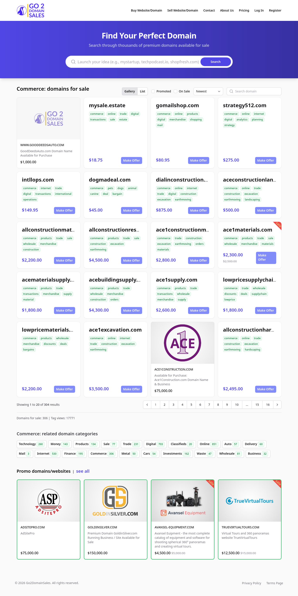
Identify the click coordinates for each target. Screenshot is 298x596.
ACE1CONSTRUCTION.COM (174, 369)
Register (275, 10)
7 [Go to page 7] (209, 404)
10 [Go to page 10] (237, 404)
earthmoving (183, 199)
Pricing (244, 10)
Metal (129, 453)
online (112, 114)
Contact (209, 10)
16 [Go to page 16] (267, 404)
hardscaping (252, 349)
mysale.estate (107, 105)
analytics (242, 119)
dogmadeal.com (110, 179)
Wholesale (230, 453)
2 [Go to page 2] (164, 404)
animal (132, 188)
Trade (131, 444)
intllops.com (38, 179)
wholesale (29, 244)
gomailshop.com (177, 105)
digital (135, 114)
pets (110, 188)
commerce (96, 114)
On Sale (184, 91)
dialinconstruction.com (186, 179)
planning (257, 119)
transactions (98, 119)
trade (123, 114)
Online (209, 444)
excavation (164, 199)
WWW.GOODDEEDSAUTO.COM (42, 145)
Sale (110, 444)
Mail (25, 453)
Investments (177, 453)
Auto (231, 444)
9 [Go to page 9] (227, 404)
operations (30, 199)
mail (160, 125)
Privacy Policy (251, 583)
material (28, 299)
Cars (150, 453)
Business (258, 453)
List (142, 91)
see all (82, 471)
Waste (205, 453)
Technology (32, 444)
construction (188, 194)
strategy (229, 125)
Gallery (130, 91)
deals (244, 294)
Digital (155, 444)
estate (123, 119)
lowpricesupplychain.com (256, 279)
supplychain (259, 294)
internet (259, 114)
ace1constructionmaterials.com (197, 229)
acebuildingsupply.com (119, 279)
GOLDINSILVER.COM (102, 527)
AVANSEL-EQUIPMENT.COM (174, 527)
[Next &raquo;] (277, 405)
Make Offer (131, 160)
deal (105, 194)
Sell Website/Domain (182, 10)
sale (112, 119)
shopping (196, 119)
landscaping (252, 199)
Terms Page (274, 583)
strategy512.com (244, 105)
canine (94, 194)
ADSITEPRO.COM (33, 527)
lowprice (229, 299)
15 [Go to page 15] (257, 404)
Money (60, 444)
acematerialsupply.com (52, 279)
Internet (47, 453)
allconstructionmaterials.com (60, 229)
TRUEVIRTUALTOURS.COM (240, 527)
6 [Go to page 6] (200, 404)
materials (163, 249)
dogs (121, 188)
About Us (227, 10)
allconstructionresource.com (126, 229)
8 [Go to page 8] (218, 404)
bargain (117, 194)
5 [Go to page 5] (191, 404)
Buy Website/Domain (146, 10)
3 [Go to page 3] (173, 404)
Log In (259, 10)
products (192, 114)
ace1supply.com (176, 279)
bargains (28, 349)
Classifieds (182, 444)
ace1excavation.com (115, 329)
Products (87, 444)
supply (68, 294)
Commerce (103, 453)
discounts (230, 294)
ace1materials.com (247, 229)
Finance (74, 453)
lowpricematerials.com (52, 329)
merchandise (178, 119)
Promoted (164, 91)
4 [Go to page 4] (182, 404)
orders (199, 244)
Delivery (254, 444)
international (63, 194)
